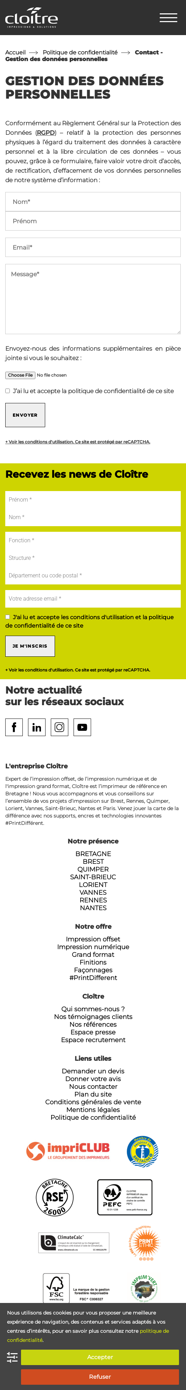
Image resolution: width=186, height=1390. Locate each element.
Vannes (93, 892)
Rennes (93, 900)
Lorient (93, 885)
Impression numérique (93, 947)
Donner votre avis (93, 1079)
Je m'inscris (30, 646)
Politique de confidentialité (80, 52)
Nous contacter (93, 1087)
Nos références (93, 1024)
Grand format (93, 955)
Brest (93, 862)
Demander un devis (93, 1071)
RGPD (46, 132)
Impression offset (93, 939)
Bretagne (93, 854)
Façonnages (93, 970)
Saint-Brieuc (93, 877)
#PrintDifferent (93, 978)
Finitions (93, 962)
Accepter (100, 1357)
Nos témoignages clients (93, 1017)
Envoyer (25, 415)
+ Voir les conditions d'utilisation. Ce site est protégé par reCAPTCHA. (77, 441)
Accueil (15, 52)
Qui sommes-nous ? (93, 1009)
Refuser (100, 1377)
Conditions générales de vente (93, 1102)
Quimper (93, 869)
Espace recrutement (93, 1040)
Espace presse (93, 1032)
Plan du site (93, 1094)
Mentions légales (93, 1110)
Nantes (93, 908)
